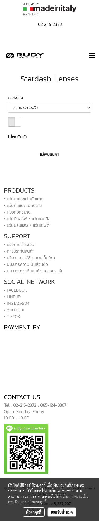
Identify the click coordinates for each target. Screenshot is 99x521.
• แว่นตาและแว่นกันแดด (24, 199)
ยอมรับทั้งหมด (62, 512)
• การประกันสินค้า (19, 251)
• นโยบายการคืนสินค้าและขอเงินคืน (34, 271)
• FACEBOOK (15, 290)
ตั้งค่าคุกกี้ (33, 512)
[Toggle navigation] (92, 56)
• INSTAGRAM (16, 303)
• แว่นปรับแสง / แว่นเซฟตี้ (26, 225)
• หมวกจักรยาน (17, 212)
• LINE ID (12, 296)
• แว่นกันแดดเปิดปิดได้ (23, 205)
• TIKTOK (12, 316)
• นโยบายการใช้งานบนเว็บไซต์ (29, 257)
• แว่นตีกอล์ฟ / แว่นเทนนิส (27, 218)
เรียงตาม (18, 97)
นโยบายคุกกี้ (37, 502)
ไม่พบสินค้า (17, 136)
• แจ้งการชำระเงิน (19, 244)
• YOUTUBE (14, 310)
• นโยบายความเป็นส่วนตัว (26, 264)
